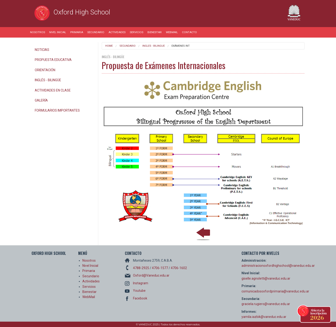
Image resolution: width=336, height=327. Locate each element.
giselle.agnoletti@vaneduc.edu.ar (266, 278)
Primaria (76, 32)
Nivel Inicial (57, 32)
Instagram (140, 283)
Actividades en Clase (53, 90)
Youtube (139, 290)
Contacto (189, 32)
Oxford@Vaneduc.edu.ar (151, 275)
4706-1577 (160, 268)
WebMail (172, 32)
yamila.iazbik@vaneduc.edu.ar (264, 317)
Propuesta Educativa (53, 60)
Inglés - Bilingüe (48, 80)
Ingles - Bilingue (153, 45)
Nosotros (37, 32)
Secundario (95, 32)
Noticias (42, 50)
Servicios (136, 32)
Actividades (117, 32)
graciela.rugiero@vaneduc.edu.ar (266, 304)
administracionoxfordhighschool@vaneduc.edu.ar (278, 265)
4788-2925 (141, 268)
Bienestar (154, 32)
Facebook (140, 298)
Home (109, 45)
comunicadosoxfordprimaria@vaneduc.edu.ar (275, 291)
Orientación (45, 70)
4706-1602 (179, 268)
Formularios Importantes (57, 110)
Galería (41, 100)
